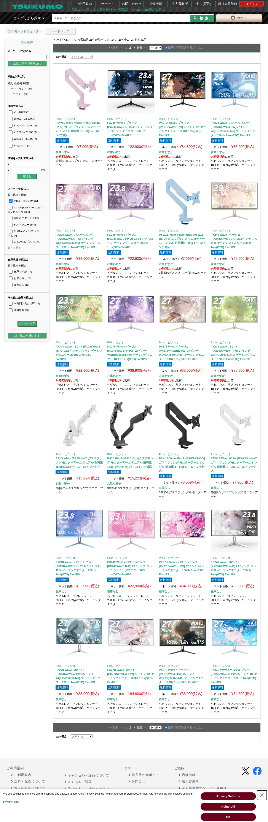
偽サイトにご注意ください (86, 788)
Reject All (228, 806)
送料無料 (19, 310)
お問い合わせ (131, 4)
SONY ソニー (22, 224)
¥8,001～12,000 (22, 118)
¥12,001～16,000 (23, 125)
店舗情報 (155, 4)
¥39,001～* (19, 145)
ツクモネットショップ (23, 31)
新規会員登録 (227, 4)
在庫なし (19, 285)
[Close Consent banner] (262, 795)
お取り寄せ (19, 278)
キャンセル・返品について (86, 775)
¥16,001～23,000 (23, 132)
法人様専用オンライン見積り (203, 788)
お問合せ (136, 781)
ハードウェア (60, 31)
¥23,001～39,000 (23, 139)
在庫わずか (20, 271)
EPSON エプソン (24, 241)
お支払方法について (28, 788)
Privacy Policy (11, 801)
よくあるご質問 (78, 782)
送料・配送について (28, 781)
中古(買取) (203, 4)
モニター (21, 94)
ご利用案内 (84, 4)
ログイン (251, 4)
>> (144, 47)
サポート (107, 4)
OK (228, 817)
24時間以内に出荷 (24, 303)
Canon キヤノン (24, 218)
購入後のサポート (143, 775)
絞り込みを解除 (18, 83)
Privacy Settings (228, 796)
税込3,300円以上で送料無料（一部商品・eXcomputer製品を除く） (120, 9)
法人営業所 (180, 4)
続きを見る (14, 247)
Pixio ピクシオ (23, 201)
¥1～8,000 (19, 112)
